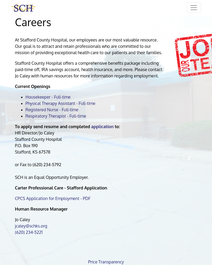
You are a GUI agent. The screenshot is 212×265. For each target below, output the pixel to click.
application (102, 126)
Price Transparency (106, 261)
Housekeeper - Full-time (48, 97)
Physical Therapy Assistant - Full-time (61, 103)
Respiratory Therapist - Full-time (56, 116)
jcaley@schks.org (31, 226)
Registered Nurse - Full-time (52, 109)
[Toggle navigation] (193, 7)
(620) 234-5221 (29, 232)
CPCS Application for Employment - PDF (53, 198)
